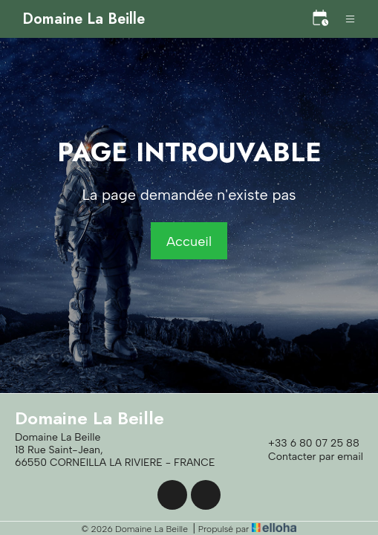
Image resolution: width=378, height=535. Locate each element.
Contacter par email (307, 457)
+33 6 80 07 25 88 (305, 443)
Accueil (189, 241)
